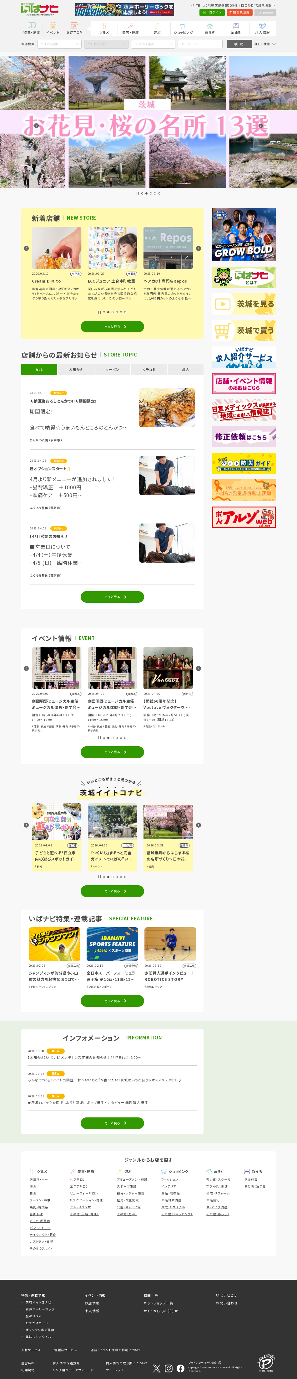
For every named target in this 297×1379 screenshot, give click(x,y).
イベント (53, 32)
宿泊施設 (251, 1179)
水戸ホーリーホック (40, 1309)
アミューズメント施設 (132, 1179)
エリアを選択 (49, 44)
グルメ (104, 32)
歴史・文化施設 (128, 1200)
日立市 (128, 845)
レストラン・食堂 (41, 1241)
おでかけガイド (37, 1323)
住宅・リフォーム (217, 1193)
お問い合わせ (227, 1302)
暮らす (210, 32)
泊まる (236, 32)
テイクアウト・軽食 (43, 1234)
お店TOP (74, 32)
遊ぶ (157, 32)
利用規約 (28, 1370)
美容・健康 (130, 32)
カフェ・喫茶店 (40, 1221)
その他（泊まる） (255, 1186)
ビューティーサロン (84, 1193)
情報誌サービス (65, 1350)
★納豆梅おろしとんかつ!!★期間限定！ (63, 401)
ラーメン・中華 (40, 1200)
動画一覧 (150, 1295)
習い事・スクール (218, 1179)
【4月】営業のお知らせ (49, 536)
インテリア (168, 1186)
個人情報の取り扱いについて (127, 1363)
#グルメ (39, 866)
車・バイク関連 (217, 1207)
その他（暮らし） (217, 1214)
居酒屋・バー (39, 1179)
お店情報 (92, 1302)
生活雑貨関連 (171, 1200)
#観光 (94, 866)
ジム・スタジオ (80, 1207)
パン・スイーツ (40, 1227)
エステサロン (79, 1186)
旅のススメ (34, 1316)
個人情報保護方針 (66, 1363)
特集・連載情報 (33, 1295)
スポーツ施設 (127, 1186)
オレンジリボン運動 (40, 1330)
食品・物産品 (170, 1193)
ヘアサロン (78, 1179)
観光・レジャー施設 (130, 1193)
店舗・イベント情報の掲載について (116, 1350)
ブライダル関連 (217, 1186)
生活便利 (213, 1200)
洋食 (33, 1186)
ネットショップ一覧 (158, 1302)
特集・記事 (31, 32)
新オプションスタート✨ (51, 468)
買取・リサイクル (173, 1207)
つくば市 (183, 845)
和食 (33, 1193)
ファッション (170, 1179)
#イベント (152, 866)
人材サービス (31, 1350)
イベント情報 (95, 1295)
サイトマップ (115, 1370)
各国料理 (36, 1214)
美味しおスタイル (38, 1337)
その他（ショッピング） (177, 1214)
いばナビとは (226, 1295)
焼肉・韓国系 (39, 1207)
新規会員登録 (239, 12)
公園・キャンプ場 (129, 1207)
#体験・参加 (39, 726)
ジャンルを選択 (144, 44)
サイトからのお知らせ (160, 1310)
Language (265, 12)
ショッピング (183, 32)
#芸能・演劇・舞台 (57, 726)
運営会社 (28, 1363)
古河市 (72, 845)
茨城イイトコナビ (38, 1302)
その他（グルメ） (41, 1248)
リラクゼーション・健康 (86, 1200)
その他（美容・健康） (84, 1214)
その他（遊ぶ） (127, 1214)
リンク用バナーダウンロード (73, 1370)
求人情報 (262, 32)
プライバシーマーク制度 (203, 1362)
